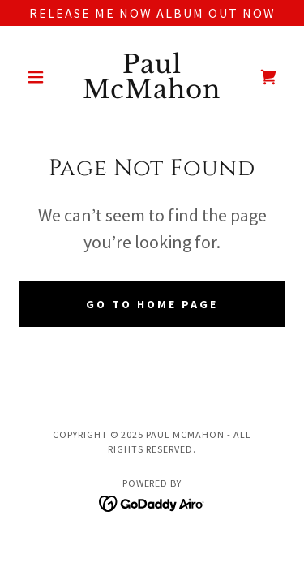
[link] (152, 77)
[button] (39, 77)
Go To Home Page (152, 304)
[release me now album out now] (152, 13)
